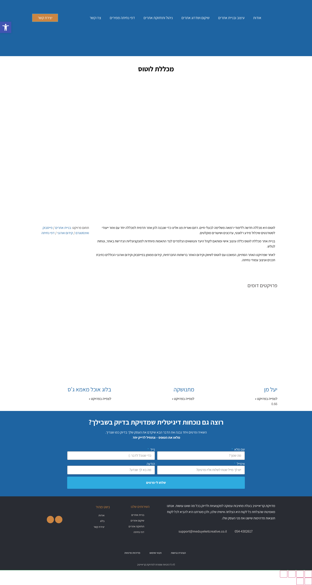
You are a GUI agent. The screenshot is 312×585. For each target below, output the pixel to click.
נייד (152, 449)
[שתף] (292, 574)
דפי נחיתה (48, 233)
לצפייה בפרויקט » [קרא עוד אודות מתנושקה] (183, 398)
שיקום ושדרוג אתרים (195, 17)
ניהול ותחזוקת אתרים (158, 17)
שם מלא (239, 449)
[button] (5, 27)
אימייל (240, 464)
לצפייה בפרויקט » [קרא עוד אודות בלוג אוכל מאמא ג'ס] (100, 398)
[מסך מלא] (300, 574)
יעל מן (270, 389)
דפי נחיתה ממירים (122, 17)
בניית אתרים (63, 227)
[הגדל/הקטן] (308, 574)
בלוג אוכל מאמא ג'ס (89, 389)
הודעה (151, 464)
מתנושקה (184, 389)
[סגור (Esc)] (283, 574)
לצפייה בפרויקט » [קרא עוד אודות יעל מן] (266, 398)
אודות (257, 17)
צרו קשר (95, 17)
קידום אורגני (65, 233)
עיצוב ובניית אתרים (231, 17)
